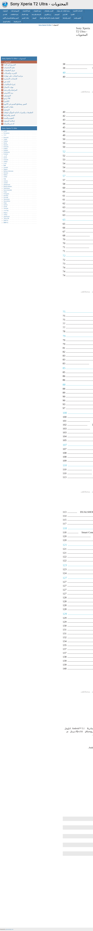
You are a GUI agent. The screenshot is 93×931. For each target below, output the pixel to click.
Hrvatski (6, 167)
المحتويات (5, 11)
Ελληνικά (6, 146)
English (6, 148)
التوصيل (34, 18)
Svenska (6, 208)
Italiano (5, 174)
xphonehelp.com (9, 929)
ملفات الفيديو (25, 18)
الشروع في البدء (15, 11)
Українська (7, 216)
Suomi (5, 157)
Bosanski (6, 137)
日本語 (5, 176)
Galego (5, 161)
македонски (7, 184)
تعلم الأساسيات (26, 11)
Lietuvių (6, 181)
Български (6, 133)
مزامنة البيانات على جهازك (63, 11)
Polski (5, 192)
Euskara (6, 154)
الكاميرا (72, 14)
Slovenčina (6, 199)
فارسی (5, 155)
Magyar (6, 169)
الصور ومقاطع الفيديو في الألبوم (11, 18)
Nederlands (7, 188)
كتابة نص (5, 14)
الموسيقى (56, 14)
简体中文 (6, 220)
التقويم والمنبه (77, 18)
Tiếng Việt (6, 218)
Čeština (6, 141)
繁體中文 (6, 222)
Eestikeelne (7, 152)
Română (6, 195)
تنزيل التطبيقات (37, 11)
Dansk (5, 143)
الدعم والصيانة (17, 21)
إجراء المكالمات (14, 14)
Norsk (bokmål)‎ (8, 190)
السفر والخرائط (66, 18)
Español (6, 150)
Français (6, 159)
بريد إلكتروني (47, 14)
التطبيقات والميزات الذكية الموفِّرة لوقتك (49, 18)
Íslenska (6, 173)
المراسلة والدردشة (36, 14)
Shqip (5, 203)
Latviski (6, 182)
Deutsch (6, 144)
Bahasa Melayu (8, 186)
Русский (6, 197)
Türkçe (5, 214)
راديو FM (65, 14)
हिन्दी (5, 165)
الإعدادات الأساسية (77, 11)
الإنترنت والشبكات (48, 11)
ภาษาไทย (6, 210)
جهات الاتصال (25, 14)
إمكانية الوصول (6, 21)
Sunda (5, 206)
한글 (5, 179)
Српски (6, 204)
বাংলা (5, 135)
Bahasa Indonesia (8, 171)
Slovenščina (7, 201)
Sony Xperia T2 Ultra (5, 4)
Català (5, 139)
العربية (5, 131)
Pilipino (5, 212)
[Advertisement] (56, 42)
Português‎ (6, 193)
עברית (5, 163)
